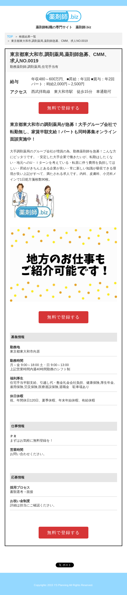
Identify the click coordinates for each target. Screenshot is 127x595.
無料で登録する (63, 108)
